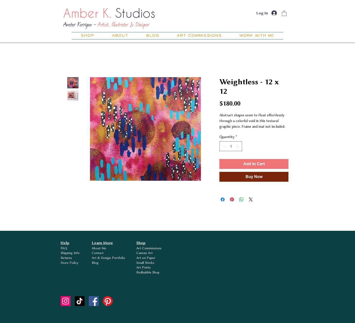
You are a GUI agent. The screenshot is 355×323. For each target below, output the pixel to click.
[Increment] (237, 146)
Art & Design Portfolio (108, 258)
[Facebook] (94, 301)
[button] (284, 13)
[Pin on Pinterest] (232, 199)
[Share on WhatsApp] (241, 199)
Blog (95, 263)
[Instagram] (66, 301)
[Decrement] (223, 146)
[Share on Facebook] (223, 199)
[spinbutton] (230, 146)
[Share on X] (251, 199)
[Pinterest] (108, 301)
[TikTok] (80, 301)
